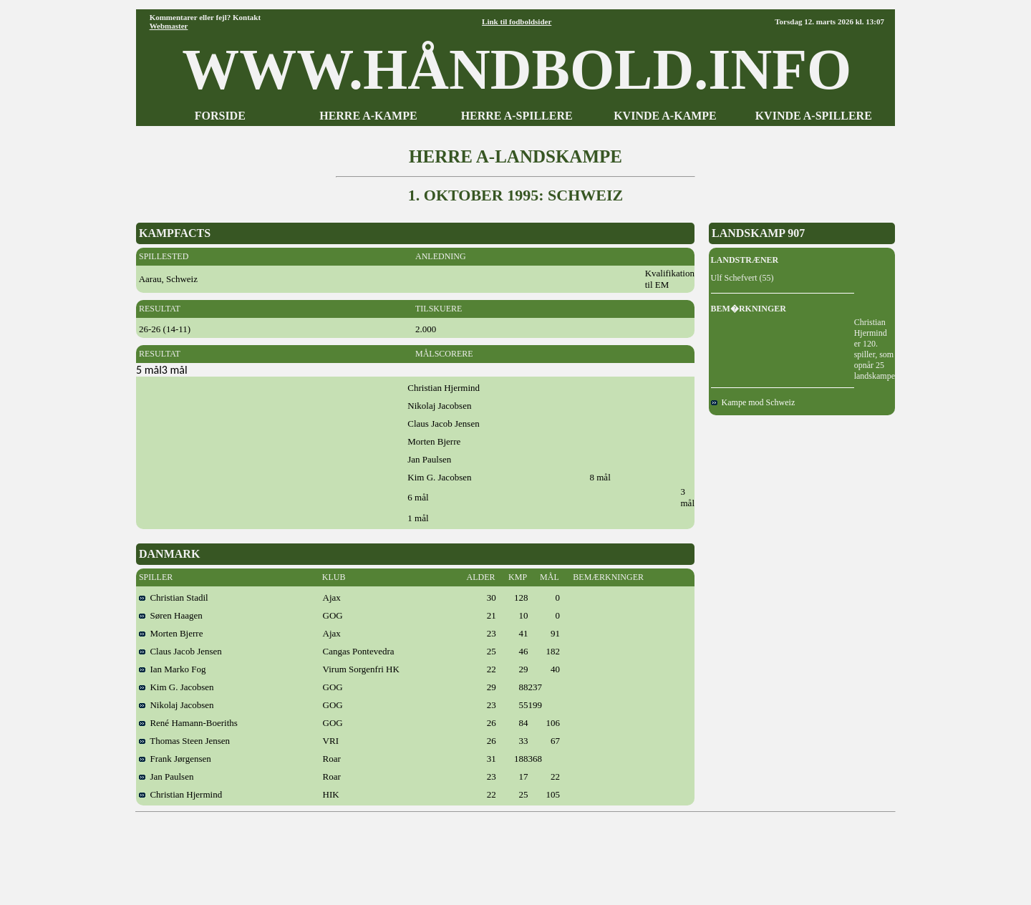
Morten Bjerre (171, 633)
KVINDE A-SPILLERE (813, 116)
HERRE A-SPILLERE (517, 116)
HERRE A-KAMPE (368, 116)
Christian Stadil (173, 597)
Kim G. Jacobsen (176, 687)
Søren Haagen (171, 615)
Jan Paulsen (166, 776)
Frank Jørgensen (175, 758)
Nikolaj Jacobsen (176, 705)
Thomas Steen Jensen (184, 740)
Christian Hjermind (180, 794)
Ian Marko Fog (172, 669)
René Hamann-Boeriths (188, 722)
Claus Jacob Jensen (180, 651)
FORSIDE (220, 116)
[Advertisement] (515, 853)
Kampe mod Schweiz (753, 402)
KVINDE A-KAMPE (665, 116)
